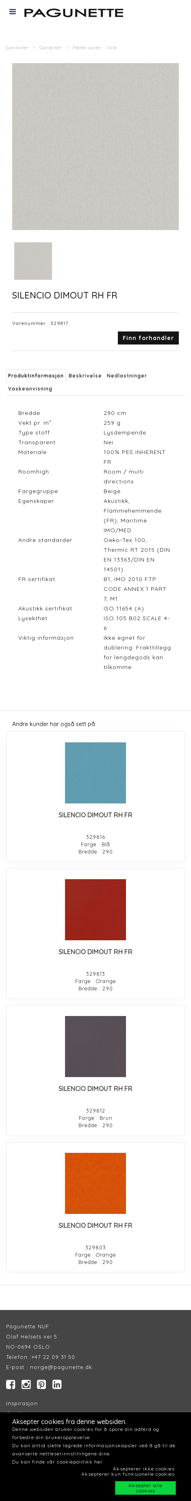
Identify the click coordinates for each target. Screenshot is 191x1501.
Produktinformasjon (36, 376)
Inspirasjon (22, 1403)
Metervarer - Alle (95, 47)
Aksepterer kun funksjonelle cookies (128, 1474)
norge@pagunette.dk (61, 1367)
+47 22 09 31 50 (53, 1357)
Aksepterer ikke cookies (144, 1468)
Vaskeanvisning (30, 389)
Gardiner (17, 47)
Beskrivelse (85, 376)
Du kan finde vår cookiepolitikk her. (58, 1462)
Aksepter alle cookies (145, 1488)
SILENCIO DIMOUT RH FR (95, 815)
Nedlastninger (127, 376)
